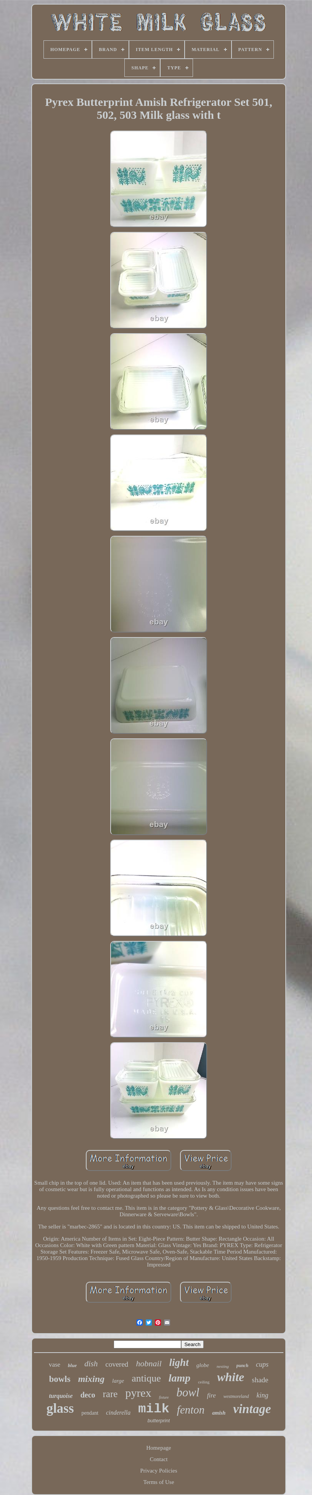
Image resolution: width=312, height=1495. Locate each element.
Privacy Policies (158, 1471)
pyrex (138, 1392)
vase (54, 1364)
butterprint (159, 1420)
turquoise (60, 1396)
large (118, 1381)
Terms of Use (158, 1482)
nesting (223, 1366)
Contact (159, 1459)
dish (91, 1363)
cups (262, 1364)
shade (260, 1380)
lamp (180, 1378)
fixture (164, 1397)
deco (87, 1395)
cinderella (118, 1412)
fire (211, 1395)
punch (242, 1365)
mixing (91, 1379)
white (230, 1377)
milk (153, 1409)
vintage (252, 1409)
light (179, 1362)
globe (202, 1365)
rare (110, 1394)
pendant (90, 1413)
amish (218, 1413)
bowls (59, 1379)
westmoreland (236, 1396)
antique (146, 1378)
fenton (191, 1410)
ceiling (203, 1382)
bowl (187, 1392)
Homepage (158, 1448)
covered (116, 1364)
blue (72, 1365)
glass (60, 1408)
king (263, 1395)
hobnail (148, 1363)
